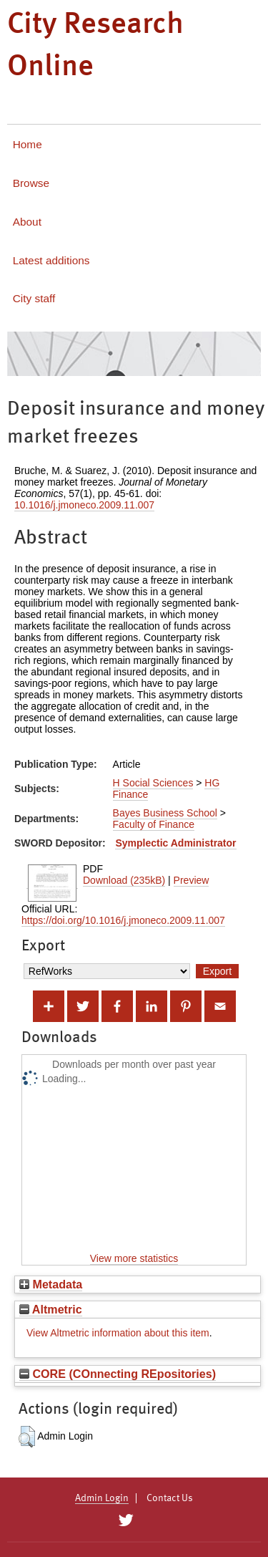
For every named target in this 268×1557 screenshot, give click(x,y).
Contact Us (170, 1498)
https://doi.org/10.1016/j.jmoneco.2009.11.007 (123, 920)
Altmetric (50, 1309)
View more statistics (134, 1258)
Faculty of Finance (153, 824)
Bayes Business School (165, 813)
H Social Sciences (153, 783)
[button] (27, 1436)
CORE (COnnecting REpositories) (117, 1373)
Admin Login (102, 1498)
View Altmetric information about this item (117, 1333)
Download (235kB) (124, 880)
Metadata (50, 1284)
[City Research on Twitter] (126, 1520)
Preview (191, 880)
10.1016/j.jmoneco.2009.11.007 (84, 505)
